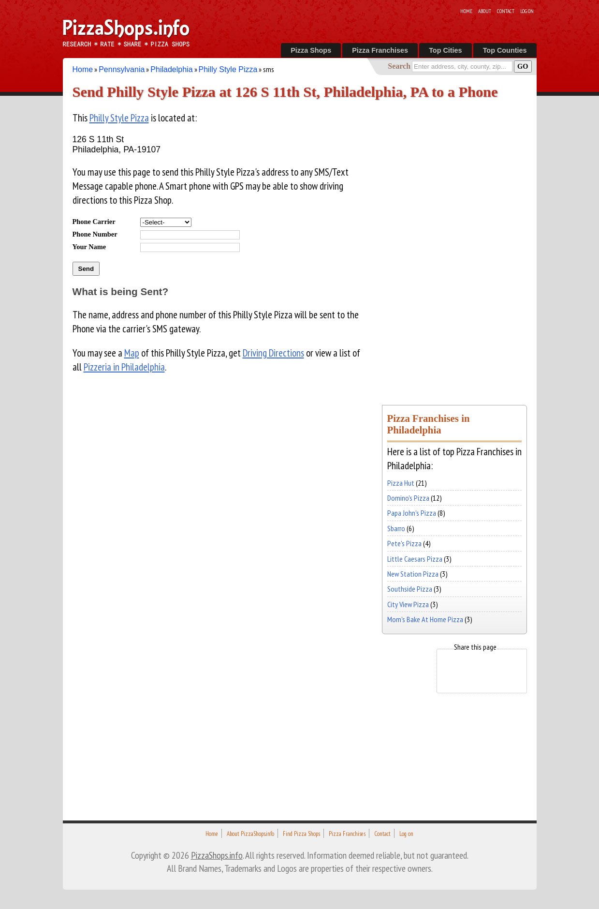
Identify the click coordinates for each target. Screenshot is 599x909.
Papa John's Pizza (411, 513)
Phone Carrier (94, 221)
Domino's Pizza (408, 498)
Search (399, 66)
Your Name (89, 247)
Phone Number (95, 234)
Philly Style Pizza (228, 69)
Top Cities (445, 50)
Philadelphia (171, 69)
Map (131, 352)
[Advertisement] (454, 246)
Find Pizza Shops (301, 834)
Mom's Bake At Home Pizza (425, 619)
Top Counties (505, 50)
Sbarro (396, 528)
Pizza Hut (400, 483)
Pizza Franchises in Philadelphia (428, 424)
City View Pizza (408, 604)
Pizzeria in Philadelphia (124, 366)
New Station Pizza (412, 574)
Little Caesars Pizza (414, 559)
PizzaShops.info (217, 855)
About (484, 11)
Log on (527, 11)
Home (466, 11)
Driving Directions (273, 352)
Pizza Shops (311, 50)
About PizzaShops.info (250, 834)
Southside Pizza (409, 589)
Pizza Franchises (380, 50)
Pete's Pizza (404, 543)
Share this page (475, 647)
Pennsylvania (122, 69)
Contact (505, 11)
